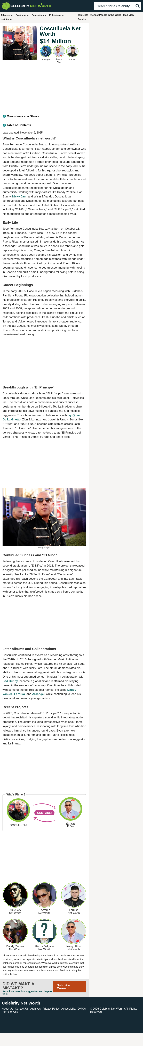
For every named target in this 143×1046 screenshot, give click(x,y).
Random (82, 19)
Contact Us (21, 1008)
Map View (128, 15)
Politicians (56, 15)
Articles (6, 19)
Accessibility (68, 1008)
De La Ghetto (12, 419)
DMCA (82, 1008)
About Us (7, 1008)
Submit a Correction (64, 987)
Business (22, 15)
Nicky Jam (19, 196)
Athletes (7, 15)
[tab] (44, 116)
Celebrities (39, 15)
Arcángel (38, 694)
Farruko (19, 694)
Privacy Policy (51, 1008)
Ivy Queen (74, 415)
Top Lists (83, 15)
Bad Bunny (10, 681)
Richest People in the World (105, 15)
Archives (35, 1008)
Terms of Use (10, 1011)
